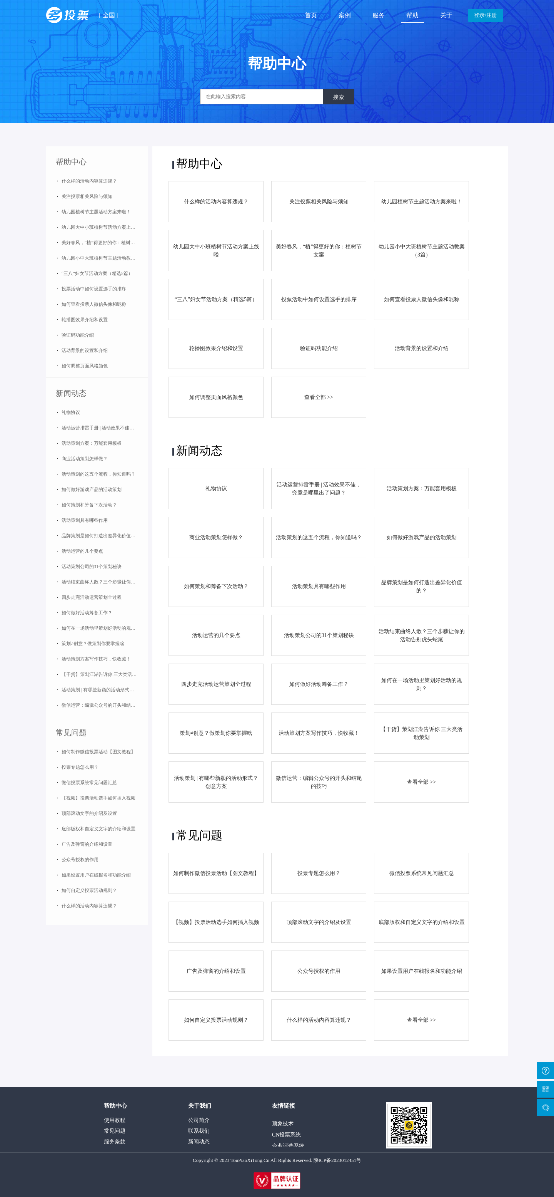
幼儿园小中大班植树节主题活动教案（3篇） (105, 258)
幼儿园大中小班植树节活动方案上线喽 (101, 227)
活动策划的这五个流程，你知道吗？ (98, 474)
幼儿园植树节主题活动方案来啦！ (96, 212)
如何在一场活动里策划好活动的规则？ (101, 628)
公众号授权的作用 (80, 859)
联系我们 (199, 1131)
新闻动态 (71, 393)
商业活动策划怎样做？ (85, 458)
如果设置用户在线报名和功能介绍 (96, 875)
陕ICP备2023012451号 (337, 1160)
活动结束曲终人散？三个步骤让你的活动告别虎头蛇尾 (105, 582)
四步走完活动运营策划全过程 (92, 597)
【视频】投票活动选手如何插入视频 (98, 798)
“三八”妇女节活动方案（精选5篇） (97, 273)
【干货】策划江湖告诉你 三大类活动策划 (104, 674)
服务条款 (114, 1142)
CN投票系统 (286, 1137)
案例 (345, 15)
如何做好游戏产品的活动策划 (92, 489)
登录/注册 (485, 15)
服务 (378, 15)
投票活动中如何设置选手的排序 (94, 289)
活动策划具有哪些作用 (85, 520)
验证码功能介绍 (78, 335)
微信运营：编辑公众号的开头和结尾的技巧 (105, 705)
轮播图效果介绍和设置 (85, 319)
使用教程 (114, 1120)
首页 (311, 15)
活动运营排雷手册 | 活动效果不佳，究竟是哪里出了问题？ (105, 428)
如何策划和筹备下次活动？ (89, 505)
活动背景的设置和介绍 (85, 350)
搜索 (338, 97)
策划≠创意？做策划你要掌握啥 (93, 643)
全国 (109, 15)
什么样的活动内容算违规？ (89, 181)
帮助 (412, 15)
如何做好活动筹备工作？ (87, 612)
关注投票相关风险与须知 (87, 196)
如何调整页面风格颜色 (85, 366)
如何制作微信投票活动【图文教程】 (98, 751)
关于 (446, 15)
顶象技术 (283, 1125)
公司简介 (199, 1120)
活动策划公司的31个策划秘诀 (92, 566)
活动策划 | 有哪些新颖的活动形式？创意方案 (105, 689)
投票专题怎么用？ (80, 767)
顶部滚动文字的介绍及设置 (89, 813)
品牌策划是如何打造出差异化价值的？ (101, 535)
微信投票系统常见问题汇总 (89, 782)
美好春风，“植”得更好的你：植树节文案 (103, 242)
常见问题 (71, 732)
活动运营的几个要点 (82, 551)
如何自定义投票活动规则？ (89, 890)
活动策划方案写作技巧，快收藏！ (96, 659)
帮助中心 (71, 162)
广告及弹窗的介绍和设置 (87, 844)
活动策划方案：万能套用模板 (92, 443)
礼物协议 (71, 412)
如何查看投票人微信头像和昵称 (94, 304)
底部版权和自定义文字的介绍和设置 (98, 829)
